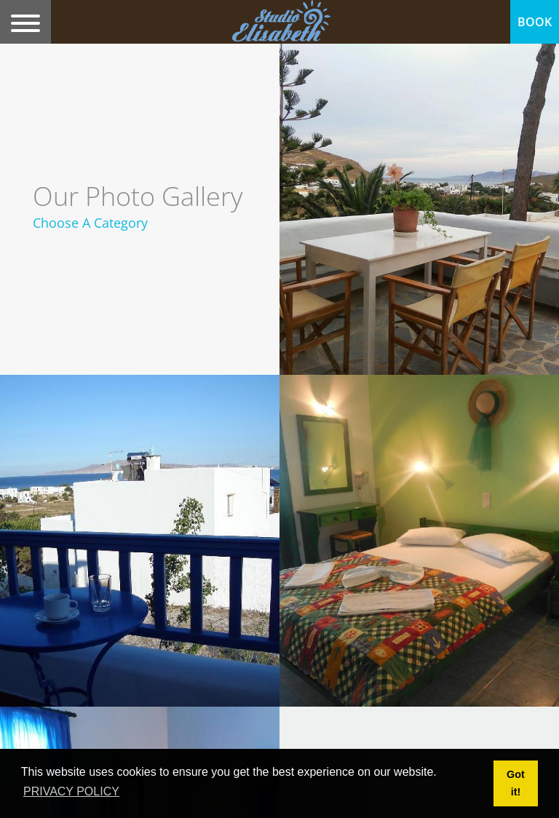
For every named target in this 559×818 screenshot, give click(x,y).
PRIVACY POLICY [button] (71, 791)
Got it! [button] (516, 783)
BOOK (535, 22)
